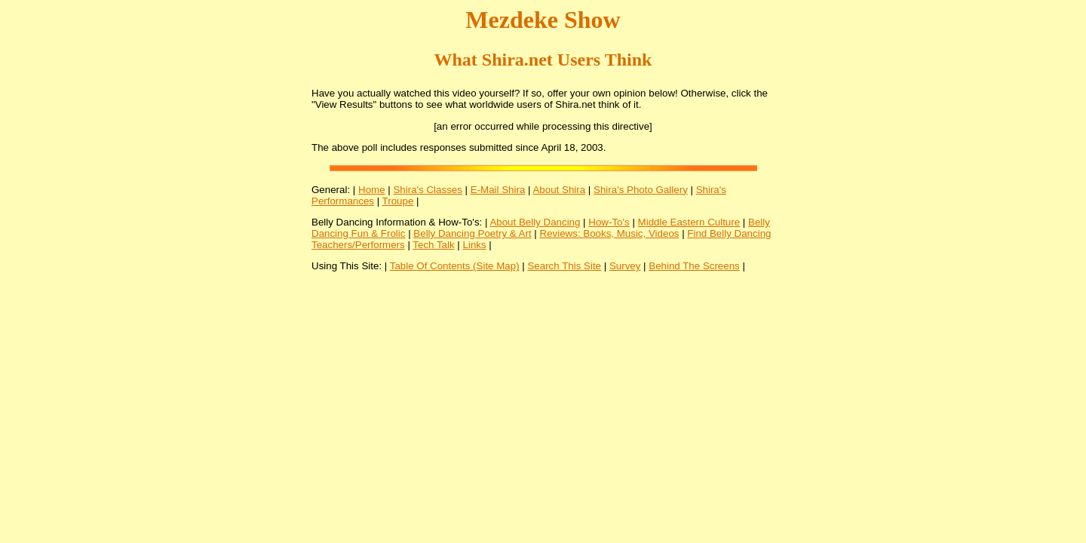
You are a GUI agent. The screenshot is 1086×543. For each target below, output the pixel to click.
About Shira (558, 189)
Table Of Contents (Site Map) (455, 266)
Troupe (398, 201)
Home (371, 189)
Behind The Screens (694, 266)
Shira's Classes (427, 189)
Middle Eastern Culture (689, 222)
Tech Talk (433, 244)
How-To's (608, 222)
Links (474, 244)
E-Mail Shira (498, 189)
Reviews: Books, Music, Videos (610, 233)
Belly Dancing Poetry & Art (472, 233)
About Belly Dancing (534, 222)
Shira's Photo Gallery (641, 189)
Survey (624, 266)
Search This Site (564, 266)
